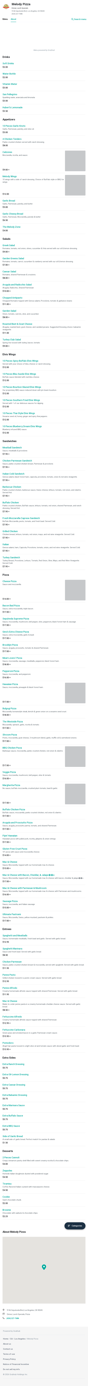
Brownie (7, 1210)
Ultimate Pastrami (12, 914)
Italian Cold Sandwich (13, 473)
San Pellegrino (10, 94)
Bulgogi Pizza (9, 708)
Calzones (7, 152)
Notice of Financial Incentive (16, 1364)
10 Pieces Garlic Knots (14, 126)
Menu (5, 19)
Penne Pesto (9, 974)
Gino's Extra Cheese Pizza (16, 631)
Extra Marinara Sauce (14, 1105)
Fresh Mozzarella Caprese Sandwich (21, 518)
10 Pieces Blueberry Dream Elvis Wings (22, 426)
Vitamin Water (10, 84)
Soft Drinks (8, 63)
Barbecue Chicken (12, 487)
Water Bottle (9, 73)
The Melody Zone (11, 227)
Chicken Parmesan (12, 961)
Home (5, 1339)
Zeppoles (7, 1170)
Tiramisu (7, 1183)
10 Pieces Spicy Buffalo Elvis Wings (20, 360)
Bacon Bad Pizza (11, 605)
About (13, 19)
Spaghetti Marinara (12, 948)
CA (11, 1339)
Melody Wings (10, 176)
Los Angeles (19, 1339)
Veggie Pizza (9, 772)
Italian (6, 544)
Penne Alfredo (10, 988)
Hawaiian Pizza (10, 684)
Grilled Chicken (10, 531)
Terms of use (9, 1354)
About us (7, 1344)
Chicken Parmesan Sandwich (17, 460)
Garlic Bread (9, 200)
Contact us (8, 1349)
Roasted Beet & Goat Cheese (17, 324)
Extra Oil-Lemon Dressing (15, 1074)
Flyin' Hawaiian (10, 835)
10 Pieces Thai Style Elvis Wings (19, 413)
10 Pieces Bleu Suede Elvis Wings (19, 374)
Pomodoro (8, 1043)
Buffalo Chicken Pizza (14, 809)
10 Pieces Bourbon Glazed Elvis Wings (22, 387)
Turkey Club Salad (12, 339)
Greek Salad (9, 245)
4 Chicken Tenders (12, 139)
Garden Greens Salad (13, 258)
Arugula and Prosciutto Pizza (17, 822)
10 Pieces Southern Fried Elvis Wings (21, 400)
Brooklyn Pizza (10, 645)
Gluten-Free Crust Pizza (15, 848)
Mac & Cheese (10, 862)
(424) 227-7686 (17, 14)
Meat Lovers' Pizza (12, 658)
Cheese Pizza (9, 581)
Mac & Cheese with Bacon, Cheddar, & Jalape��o (28, 875)
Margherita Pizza (11, 785)
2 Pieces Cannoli (11, 1157)
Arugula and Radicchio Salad (17, 284)
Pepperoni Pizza (11, 671)
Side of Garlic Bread (13, 1136)
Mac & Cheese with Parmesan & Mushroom (25, 888)
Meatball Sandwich (12, 447)
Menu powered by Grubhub (44, 50)
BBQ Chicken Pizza (12, 747)
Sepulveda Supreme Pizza (16, 618)
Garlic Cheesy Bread (13, 213)
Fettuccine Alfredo (12, 1016)
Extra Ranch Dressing (13, 1064)
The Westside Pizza (13, 721)
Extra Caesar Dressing (14, 1084)
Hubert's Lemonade (13, 107)
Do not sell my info (11, 1369)
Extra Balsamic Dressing (15, 1095)
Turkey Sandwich (11, 557)
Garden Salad (9, 310)
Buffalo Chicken (11, 502)
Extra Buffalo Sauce (13, 1115)
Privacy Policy (9, 1359)
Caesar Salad (9, 271)
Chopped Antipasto (12, 297)
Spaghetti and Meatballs (15, 935)
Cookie (6, 1196)
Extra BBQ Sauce (11, 1126)
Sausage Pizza (10, 901)
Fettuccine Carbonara (14, 1029)
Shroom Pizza (10, 734)
